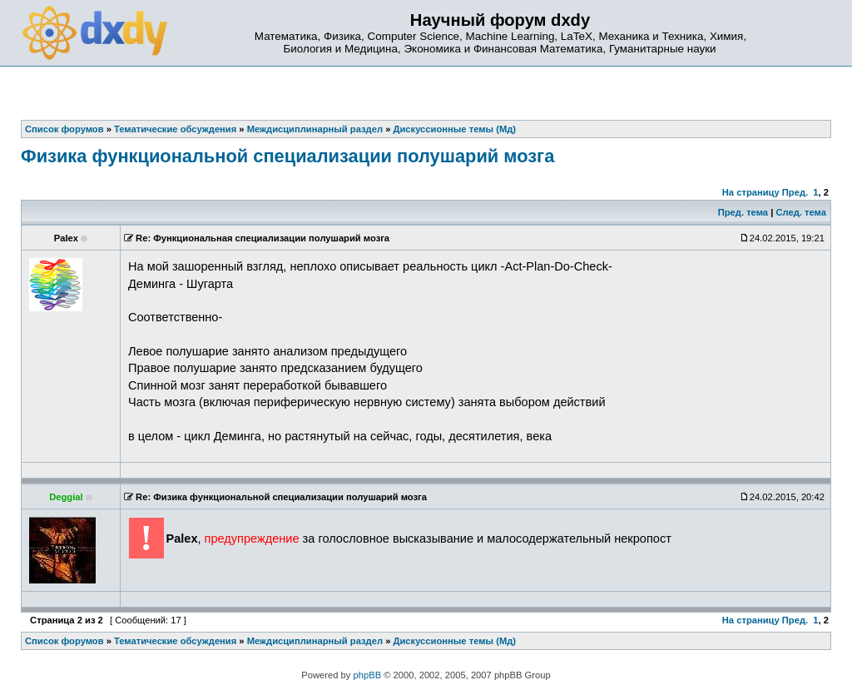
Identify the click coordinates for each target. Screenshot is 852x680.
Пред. (795, 192)
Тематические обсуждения (175, 641)
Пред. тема (743, 212)
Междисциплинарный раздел (315, 641)
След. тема (800, 212)
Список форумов (64, 641)
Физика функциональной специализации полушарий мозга (287, 156)
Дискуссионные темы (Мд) (455, 641)
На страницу (751, 192)
